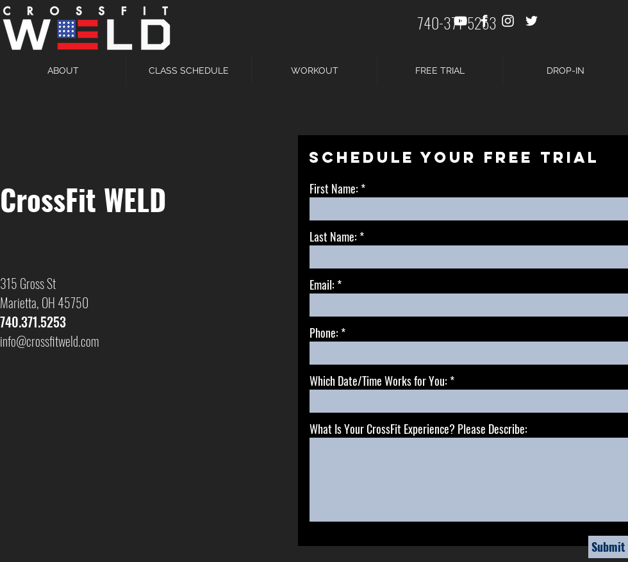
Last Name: (333, 236)
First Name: (334, 188)
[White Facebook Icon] (484, 21)
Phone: (324, 332)
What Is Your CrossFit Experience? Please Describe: (418, 428)
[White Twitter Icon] (532, 21)
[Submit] (608, 547)
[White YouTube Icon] (460, 21)
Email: (322, 284)
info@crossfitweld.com (49, 341)
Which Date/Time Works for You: (378, 380)
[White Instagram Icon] (508, 21)
